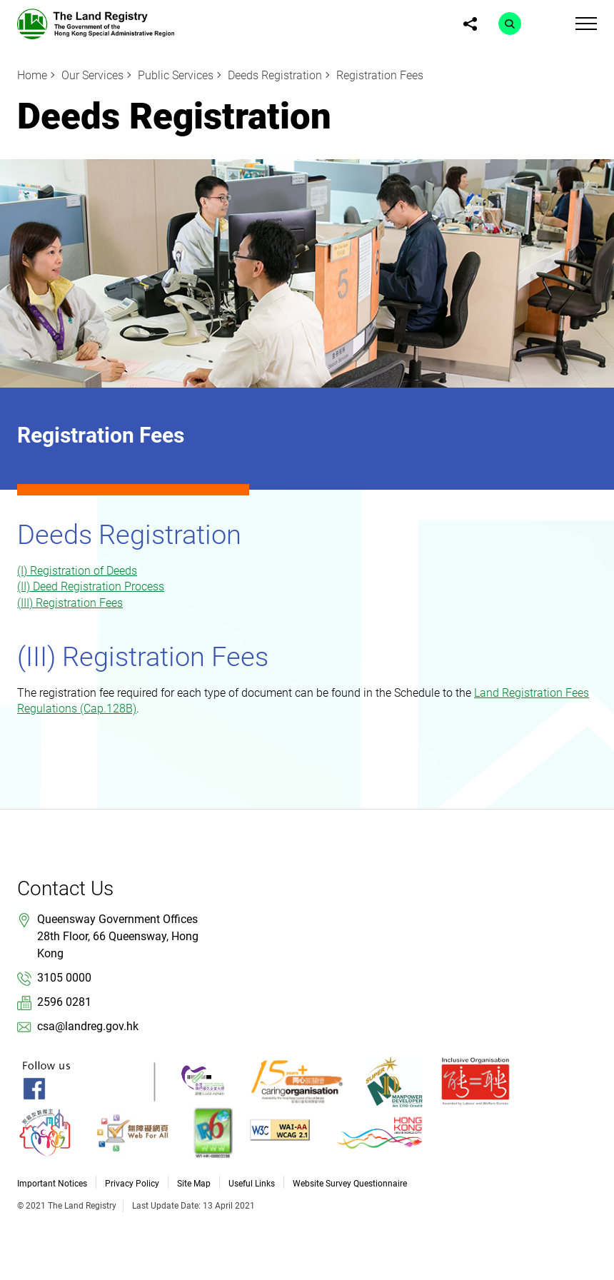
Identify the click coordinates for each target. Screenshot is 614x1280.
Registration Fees (379, 75)
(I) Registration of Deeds (77, 571)
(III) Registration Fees (70, 603)
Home (32, 75)
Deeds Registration (275, 75)
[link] (95, 23)
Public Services (175, 75)
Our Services (92, 75)
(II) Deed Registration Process (90, 586)
